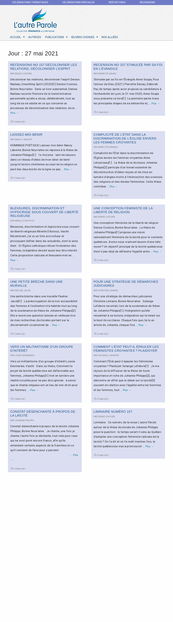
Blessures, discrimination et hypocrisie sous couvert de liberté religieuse (44, 212)
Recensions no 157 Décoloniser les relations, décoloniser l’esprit (43, 67)
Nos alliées (110, 37)
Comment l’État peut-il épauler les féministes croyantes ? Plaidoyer (126, 349)
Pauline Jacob (23, 290)
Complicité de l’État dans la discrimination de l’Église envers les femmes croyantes (125, 138)
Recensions (147, 2)
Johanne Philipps (24, 420)
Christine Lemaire (108, 290)
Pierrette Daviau (107, 73)
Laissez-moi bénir (26, 134)
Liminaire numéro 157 (113, 412)
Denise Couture (23, 73)
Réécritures (117, 2)
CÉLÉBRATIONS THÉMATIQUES (30, 2)
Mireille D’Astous (24, 221)
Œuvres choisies (82, 37)
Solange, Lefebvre (108, 355)
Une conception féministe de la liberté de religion (123, 210)
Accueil (15, 37)
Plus (14, 113)
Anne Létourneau (108, 147)
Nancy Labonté (23, 139)
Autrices (34, 37)
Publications (54, 37)
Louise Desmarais (25, 355)
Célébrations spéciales (78, 2)
